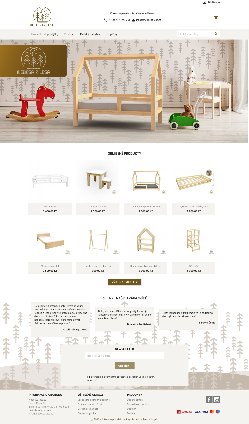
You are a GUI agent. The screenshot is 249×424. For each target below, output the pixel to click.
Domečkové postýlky (44, 34)
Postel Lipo (50, 206)
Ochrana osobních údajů (90, 404)
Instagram (216, 399)
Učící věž (193, 266)
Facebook (209, 399)
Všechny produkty (124, 282)
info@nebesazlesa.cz (146, 19)
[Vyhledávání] (198, 34)
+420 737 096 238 (117, 19)
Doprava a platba (87, 413)
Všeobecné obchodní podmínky (94, 399)
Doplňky (112, 34)
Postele (69, 34)
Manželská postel (50, 266)
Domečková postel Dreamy (146, 206)
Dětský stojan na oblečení (98, 266)
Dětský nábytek (90, 34)
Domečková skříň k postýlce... (145, 266)
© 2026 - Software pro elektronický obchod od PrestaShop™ (124, 419)
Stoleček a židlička (97, 206)
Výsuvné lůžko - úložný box (194, 206)
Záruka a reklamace (88, 408)
